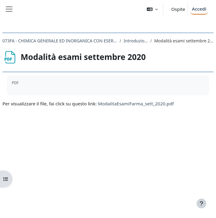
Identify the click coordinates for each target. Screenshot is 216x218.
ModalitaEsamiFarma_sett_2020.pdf (136, 104)
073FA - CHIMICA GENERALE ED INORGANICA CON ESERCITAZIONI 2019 (59, 41)
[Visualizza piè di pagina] (201, 203)
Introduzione (136, 41)
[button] (152, 9)
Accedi (199, 9)
